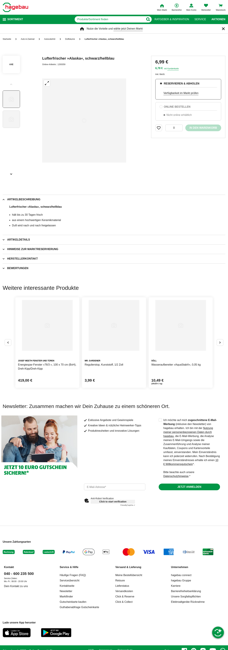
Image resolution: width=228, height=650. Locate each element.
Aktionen (218, 19)
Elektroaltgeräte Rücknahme (188, 601)
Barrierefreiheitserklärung (186, 591)
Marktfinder (66, 596)
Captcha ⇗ (127, 505)
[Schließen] (223, 29)
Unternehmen (179, 567)
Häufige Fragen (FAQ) (73, 575)
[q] (109, 19)
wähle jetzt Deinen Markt (128, 28)
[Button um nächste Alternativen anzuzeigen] (220, 342)
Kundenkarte (173, 68)
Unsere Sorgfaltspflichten (186, 596)
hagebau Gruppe (181, 580)
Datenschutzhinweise (175, 476)
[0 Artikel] (174, 127)
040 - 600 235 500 (19, 574)
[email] (114, 487)
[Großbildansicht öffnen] (84, 120)
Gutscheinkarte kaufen (73, 601)
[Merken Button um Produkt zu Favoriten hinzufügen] (158, 128)
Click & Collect (123, 601)
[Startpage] (15, 7)
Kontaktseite (67, 585)
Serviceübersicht (69, 580)
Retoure (120, 580)
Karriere (175, 585)
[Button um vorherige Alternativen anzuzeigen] (8, 342)
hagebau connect (181, 575)
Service (200, 19)
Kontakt (9, 567)
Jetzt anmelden (189, 486)
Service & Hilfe (69, 567)
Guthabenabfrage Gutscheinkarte (79, 607)
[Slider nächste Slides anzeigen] (11, 173)
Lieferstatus (122, 585)
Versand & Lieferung (128, 567)
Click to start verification (112, 501)
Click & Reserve (124, 596)
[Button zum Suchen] (148, 19)
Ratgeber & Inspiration (171, 19)
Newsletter (66, 591)
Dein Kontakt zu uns (16, 586)
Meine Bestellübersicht (128, 575)
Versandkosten (124, 591)
